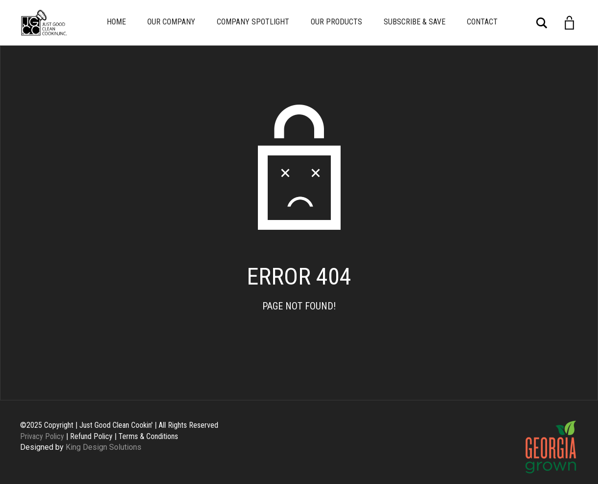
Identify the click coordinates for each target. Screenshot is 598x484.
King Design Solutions (103, 447)
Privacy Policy (42, 436)
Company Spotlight (253, 21)
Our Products (336, 21)
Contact (482, 21)
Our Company (171, 21)
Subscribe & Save (414, 21)
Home (116, 21)
